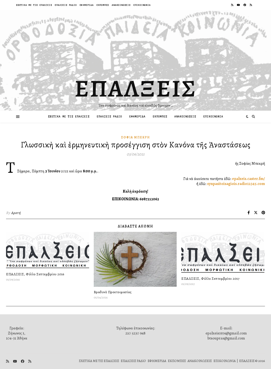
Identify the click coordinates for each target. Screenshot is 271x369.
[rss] (232, 5)
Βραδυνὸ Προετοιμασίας (113, 292)
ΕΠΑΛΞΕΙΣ (135, 88)
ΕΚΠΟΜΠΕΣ (103, 5)
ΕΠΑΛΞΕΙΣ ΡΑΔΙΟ (66, 5)
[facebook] (245, 5)
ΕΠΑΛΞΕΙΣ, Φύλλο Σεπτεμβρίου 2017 (210, 278)
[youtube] (238, 5)
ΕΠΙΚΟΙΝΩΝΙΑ (142, 5)
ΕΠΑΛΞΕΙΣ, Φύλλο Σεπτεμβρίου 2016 (35, 274)
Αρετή (16, 212)
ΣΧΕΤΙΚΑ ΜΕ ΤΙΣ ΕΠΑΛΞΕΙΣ (34, 5)
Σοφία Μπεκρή (135, 137)
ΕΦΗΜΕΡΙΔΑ (87, 5)
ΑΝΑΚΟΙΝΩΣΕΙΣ (121, 5)
